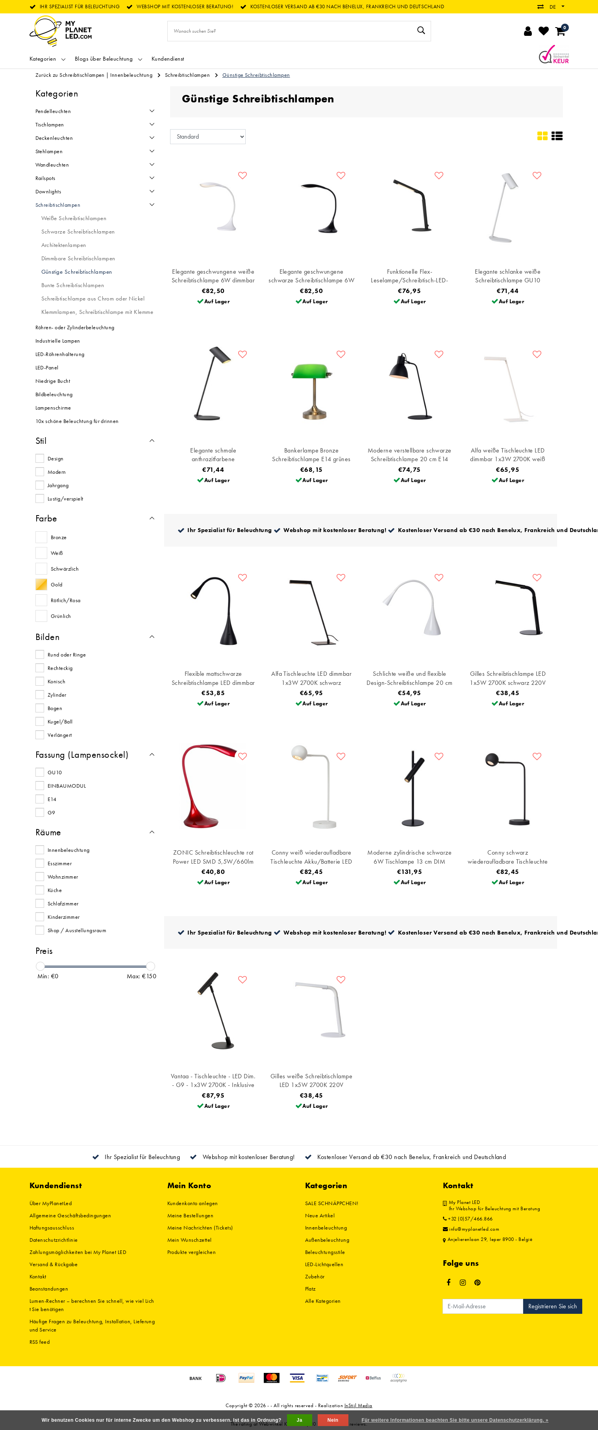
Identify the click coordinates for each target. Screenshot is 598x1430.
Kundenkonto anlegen (192, 1203)
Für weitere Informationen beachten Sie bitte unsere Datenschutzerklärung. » (455, 1420)
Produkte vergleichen (191, 1252)
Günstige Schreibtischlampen (256, 74)
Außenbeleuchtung (327, 1239)
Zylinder (57, 694)
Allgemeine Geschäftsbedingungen (70, 1215)
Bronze (59, 537)
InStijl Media (358, 1405)
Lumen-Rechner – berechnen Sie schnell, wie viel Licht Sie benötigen (92, 1305)
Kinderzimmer (64, 916)
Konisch (56, 681)
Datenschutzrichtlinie (54, 1239)
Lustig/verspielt (65, 498)
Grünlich (61, 615)
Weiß (57, 552)
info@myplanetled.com (471, 1229)
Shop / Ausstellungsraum (77, 930)
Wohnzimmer (63, 876)
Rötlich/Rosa (66, 600)
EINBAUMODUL (67, 785)
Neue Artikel (320, 1215)
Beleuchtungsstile (325, 1252)
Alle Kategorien (323, 1300)
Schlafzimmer (63, 903)
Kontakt (38, 1276)
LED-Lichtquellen (324, 1264)
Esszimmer (60, 863)
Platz (310, 1288)
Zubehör (315, 1276)
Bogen (55, 708)
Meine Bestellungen (190, 1215)
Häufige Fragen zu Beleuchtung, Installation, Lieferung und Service (92, 1325)
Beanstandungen (49, 1288)
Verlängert (60, 734)
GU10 (55, 772)
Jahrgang (58, 485)
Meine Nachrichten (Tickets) (200, 1227)
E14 (52, 799)
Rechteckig (60, 667)
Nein (333, 1420)
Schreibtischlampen (187, 74)
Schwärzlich (65, 568)
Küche (55, 890)
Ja (299, 1420)
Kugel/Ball (60, 721)
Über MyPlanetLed (51, 1203)
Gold (57, 584)
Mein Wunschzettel (189, 1239)
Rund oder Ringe (67, 654)
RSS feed (40, 1341)
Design (56, 458)
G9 (52, 812)
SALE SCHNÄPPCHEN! (332, 1203)
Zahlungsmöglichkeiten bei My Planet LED (78, 1252)
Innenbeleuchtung (131, 74)
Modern (57, 471)
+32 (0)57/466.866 (468, 1219)
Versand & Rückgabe (54, 1264)
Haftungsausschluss (52, 1227)
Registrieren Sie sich (552, 1306)
